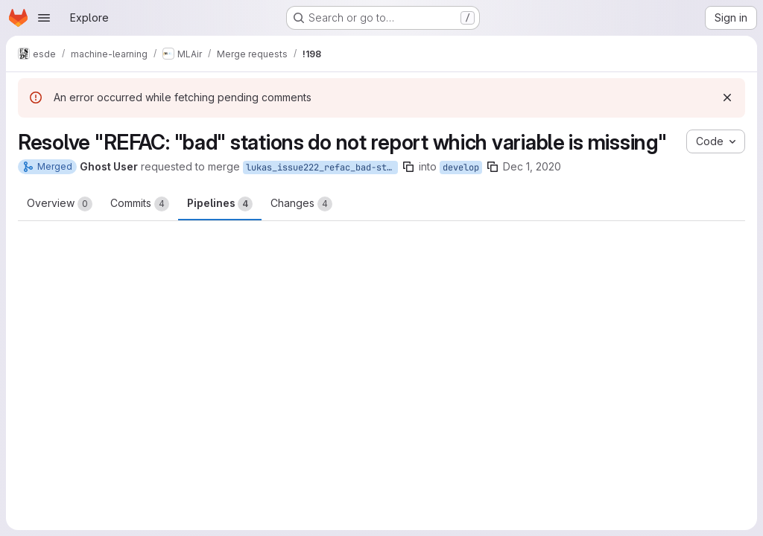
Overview (59, 204)
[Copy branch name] (408, 167)
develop (461, 167)
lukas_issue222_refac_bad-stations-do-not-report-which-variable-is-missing (322, 167)
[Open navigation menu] (44, 18)
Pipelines (220, 204)
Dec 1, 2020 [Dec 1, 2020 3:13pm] (532, 166)
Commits (139, 204)
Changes (301, 204)
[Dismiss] (727, 97)
